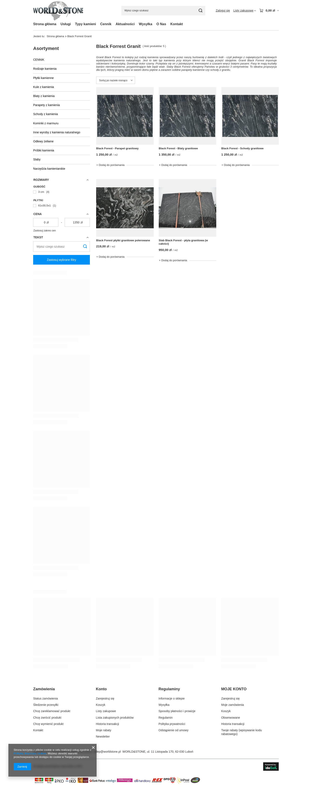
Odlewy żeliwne (43, 141)
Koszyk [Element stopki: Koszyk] (100, 704)
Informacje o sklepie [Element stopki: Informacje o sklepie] (172, 698)
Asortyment (46, 48)
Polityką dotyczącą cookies (30, 753)
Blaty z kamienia (44, 96)
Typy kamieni (85, 24)
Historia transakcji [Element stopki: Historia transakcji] (107, 724)
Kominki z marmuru (46, 123)
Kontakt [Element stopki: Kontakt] (38, 730)
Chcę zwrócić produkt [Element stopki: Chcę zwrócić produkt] (47, 717)
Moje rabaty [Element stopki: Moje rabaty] (103, 730)
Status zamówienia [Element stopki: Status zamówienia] (45, 698)
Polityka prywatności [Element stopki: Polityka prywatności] (172, 724)
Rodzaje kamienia (44, 68)
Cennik (105, 24)
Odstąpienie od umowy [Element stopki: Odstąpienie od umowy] (173, 730)
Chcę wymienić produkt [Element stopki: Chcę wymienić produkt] (48, 724)
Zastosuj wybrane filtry (61, 259)
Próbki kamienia (43, 150)
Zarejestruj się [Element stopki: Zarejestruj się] (105, 698)
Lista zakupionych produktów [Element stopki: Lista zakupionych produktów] (115, 717)
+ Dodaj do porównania (110, 165)
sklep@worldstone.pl (107, 751)
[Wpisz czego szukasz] (163, 10)
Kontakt (176, 24)
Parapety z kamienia (46, 105)
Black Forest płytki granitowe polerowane (123, 240)
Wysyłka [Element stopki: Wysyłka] (164, 704)
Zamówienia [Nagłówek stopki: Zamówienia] (44, 689)
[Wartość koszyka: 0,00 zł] (269, 10)
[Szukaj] (200, 10)
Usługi (65, 24)
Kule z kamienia (43, 87)
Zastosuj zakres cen (44, 230)
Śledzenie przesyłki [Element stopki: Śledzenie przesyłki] (45, 704)
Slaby (37, 159)
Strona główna (44, 24)
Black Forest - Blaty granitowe (178, 148)
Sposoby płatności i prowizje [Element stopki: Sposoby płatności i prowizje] (177, 711)
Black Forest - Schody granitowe (242, 148)
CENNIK (38, 59)
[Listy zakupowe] (244, 10)
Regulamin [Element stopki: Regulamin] (166, 717)
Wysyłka (145, 24)
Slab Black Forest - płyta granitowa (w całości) (183, 242)
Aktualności (125, 24)
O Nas (161, 24)
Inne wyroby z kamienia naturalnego (56, 132)
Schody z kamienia (45, 114)
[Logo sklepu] (58, 11)
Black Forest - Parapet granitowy (117, 148)
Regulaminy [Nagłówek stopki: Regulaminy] (169, 689)
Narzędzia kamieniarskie (49, 168)
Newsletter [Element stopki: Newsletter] (103, 736)
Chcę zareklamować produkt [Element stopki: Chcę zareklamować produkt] (51, 711)
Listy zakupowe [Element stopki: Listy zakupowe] (106, 711)
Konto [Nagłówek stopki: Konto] (101, 689)
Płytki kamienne (43, 78)
